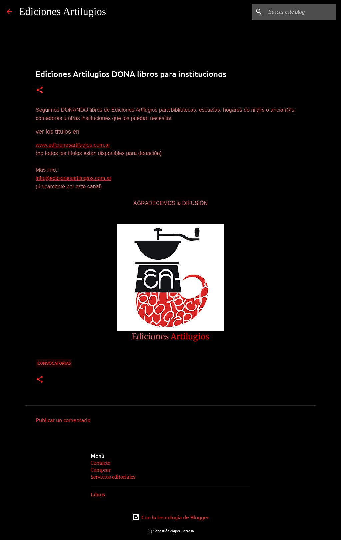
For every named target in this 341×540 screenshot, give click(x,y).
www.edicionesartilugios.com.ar (73, 145)
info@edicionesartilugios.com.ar (73, 178)
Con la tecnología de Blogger (170, 517)
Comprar (101, 470)
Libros (98, 495)
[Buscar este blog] (301, 12)
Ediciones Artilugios (62, 11)
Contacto (100, 463)
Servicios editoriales (113, 477)
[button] (40, 90)
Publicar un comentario (63, 419)
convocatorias (54, 363)
